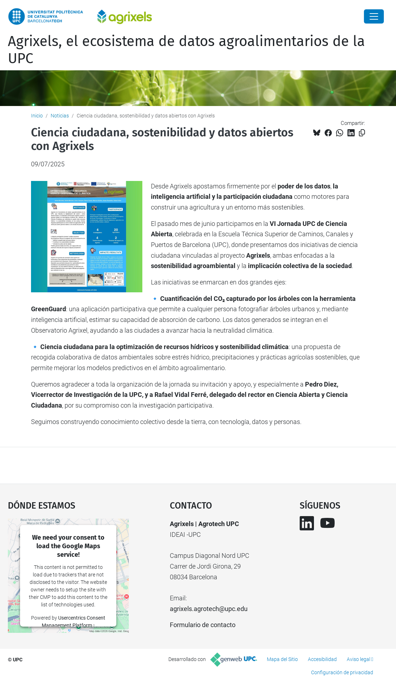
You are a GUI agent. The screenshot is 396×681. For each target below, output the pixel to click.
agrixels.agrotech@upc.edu (209, 608)
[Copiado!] (362, 133)
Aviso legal (358, 659)
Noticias (60, 115)
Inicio (37, 115)
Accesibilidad (322, 659)
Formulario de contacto (202, 625)
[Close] (374, 16)
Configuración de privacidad (342, 672)
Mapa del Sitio (282, 659)
